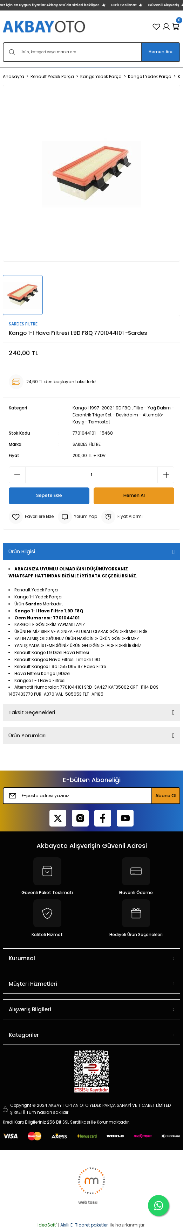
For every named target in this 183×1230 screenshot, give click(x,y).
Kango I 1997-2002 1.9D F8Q (102, 408)
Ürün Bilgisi (21, 551)
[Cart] (176, 26)
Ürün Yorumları (27, 735)
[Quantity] (91, 474)
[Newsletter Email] (91, 795)
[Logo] (45, 26)
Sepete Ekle (49, 495)
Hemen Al (134, 495)
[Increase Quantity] (165, 474)
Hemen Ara (160, 52)
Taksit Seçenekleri (31, 712)
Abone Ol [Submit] (165, 796)
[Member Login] (166, 26)
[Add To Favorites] (31, 517)
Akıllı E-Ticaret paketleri (84, 1225)
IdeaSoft (47, 1225)
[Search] (91, 52)
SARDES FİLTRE (87, 444)
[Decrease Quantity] (17, 474)
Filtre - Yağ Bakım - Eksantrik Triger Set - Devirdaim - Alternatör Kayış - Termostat (123, 415)
